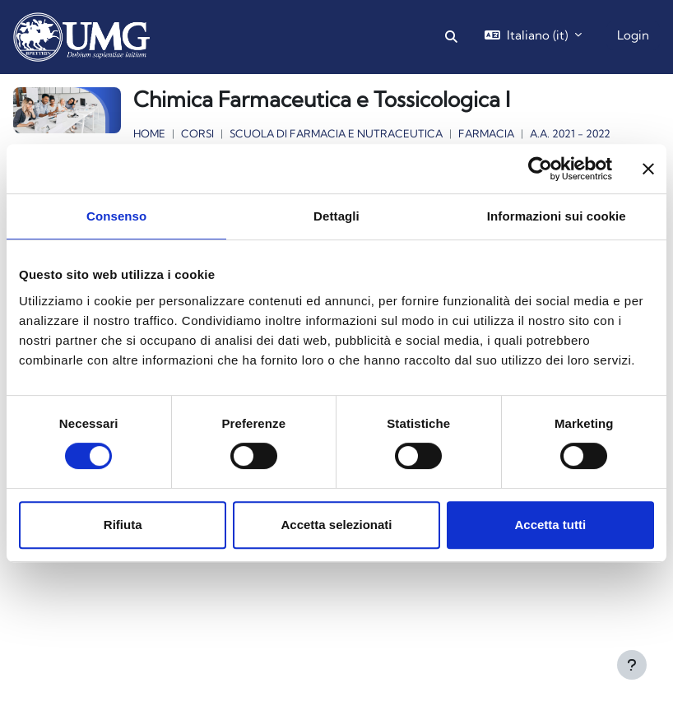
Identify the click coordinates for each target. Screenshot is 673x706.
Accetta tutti (550, 525)
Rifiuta (123, 525)
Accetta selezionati (336, 525)
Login (633, 35)
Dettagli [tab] (336, 216)
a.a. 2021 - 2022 (570, 133)
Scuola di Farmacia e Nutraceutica (336, 133)
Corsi (197, 133)
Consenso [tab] (116, 216)
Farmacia (486, 133)
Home (149, 133)
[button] (452, 37)
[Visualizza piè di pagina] (632, 665)
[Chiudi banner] (648, 168)
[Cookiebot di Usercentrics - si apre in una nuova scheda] (540, 168)
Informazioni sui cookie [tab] (556, 216)
